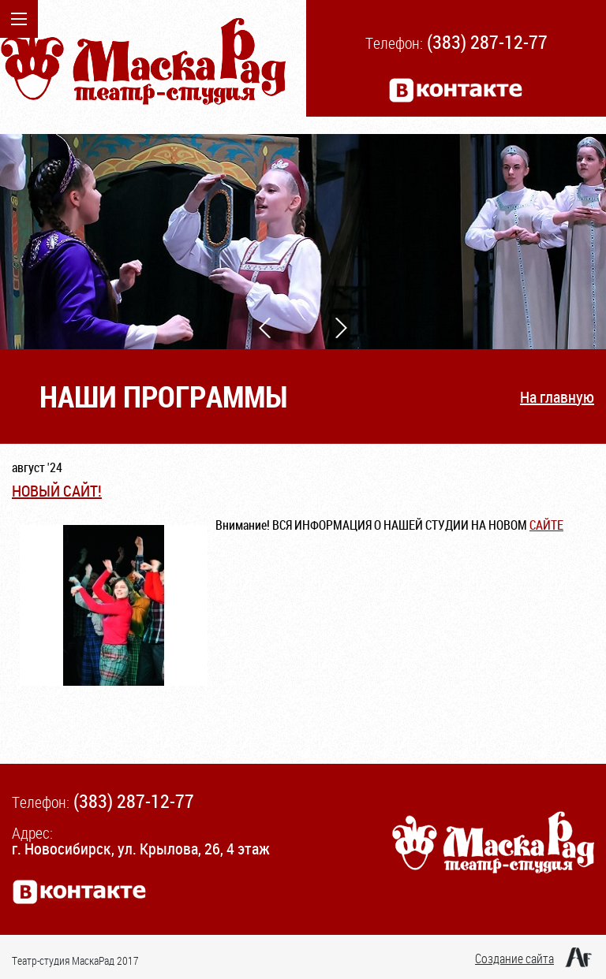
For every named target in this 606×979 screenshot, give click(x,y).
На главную (557, 397)
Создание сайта (514, 958)
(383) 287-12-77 (487, 41)
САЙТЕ (546, 525)
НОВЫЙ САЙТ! (57, 490)
